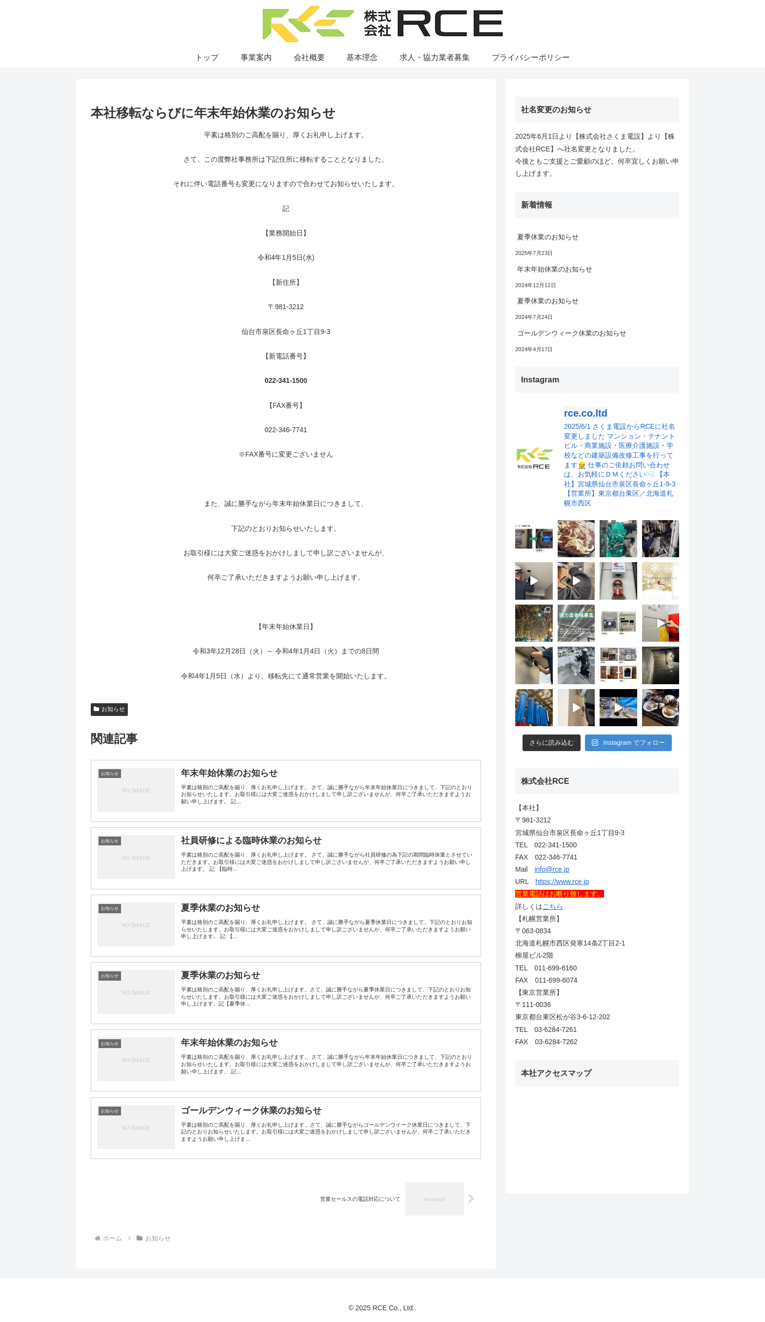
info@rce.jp (552, 869)
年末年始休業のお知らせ (554, 269)
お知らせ (109, 709)
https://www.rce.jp (562, 881)
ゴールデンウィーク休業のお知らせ (571, 333)
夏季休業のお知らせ (548, 237)
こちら (553, 906)
